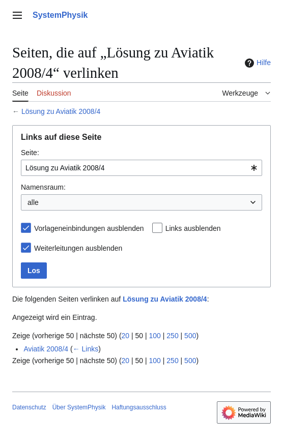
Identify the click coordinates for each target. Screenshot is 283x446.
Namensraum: (43, 187)
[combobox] (141, 168)
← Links (86, 349)
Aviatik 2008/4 (45, 349)
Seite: (30, 152)
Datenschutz (29, 407)
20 (126, 336)
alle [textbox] (33, 202)
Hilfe (256, 63)
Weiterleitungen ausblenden (78, 248)
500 (190, 336)
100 (155, 336)
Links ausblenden (193, 228)
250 (172, 336)
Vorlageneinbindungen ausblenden (89, 228)
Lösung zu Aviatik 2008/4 (60, 111)
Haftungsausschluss (138, 407)
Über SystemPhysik (79, 407)
